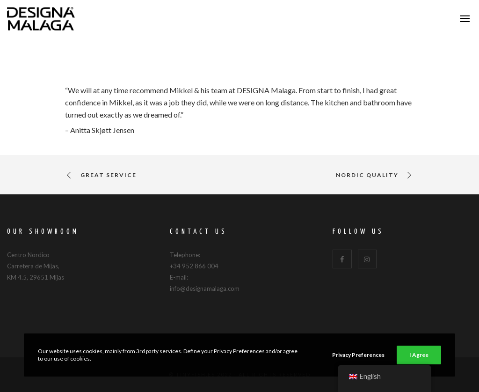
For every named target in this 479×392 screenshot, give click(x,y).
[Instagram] (367, 259)
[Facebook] (342, 259)
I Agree (418, 354)
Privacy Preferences (358, 354)
